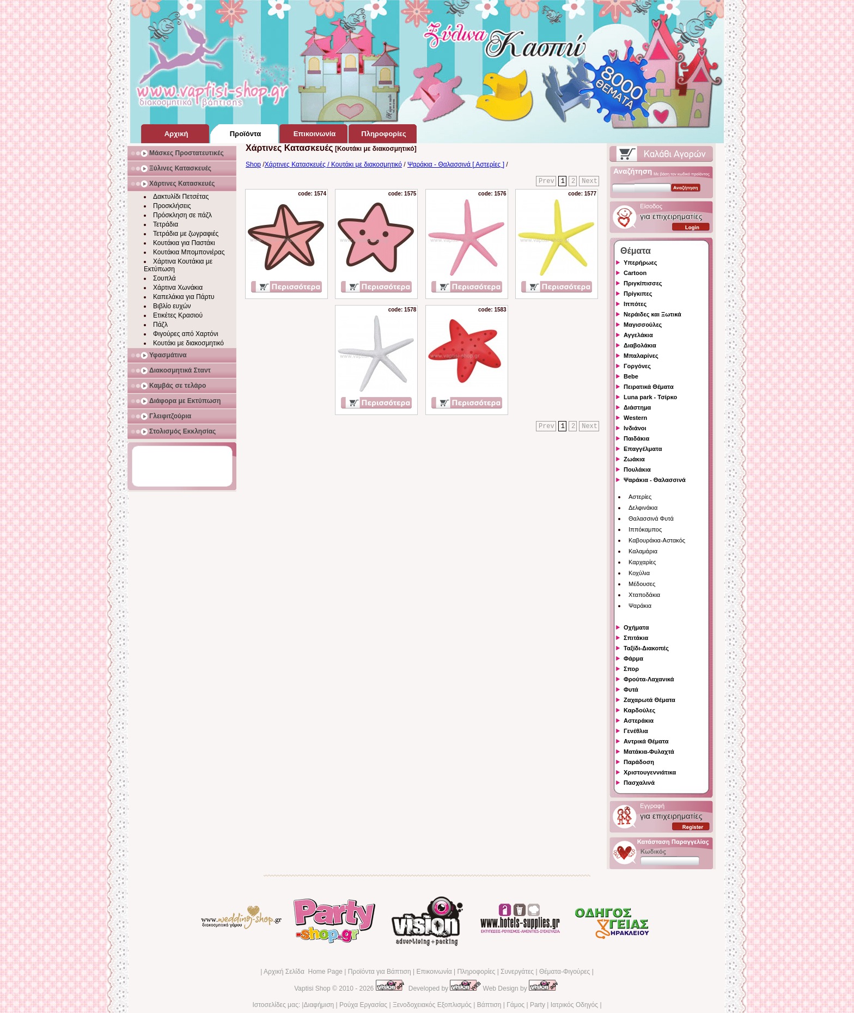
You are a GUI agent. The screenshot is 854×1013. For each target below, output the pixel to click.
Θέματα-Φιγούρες (564, 971)
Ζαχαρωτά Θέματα (649, 700)
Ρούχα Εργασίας (363, 1005)
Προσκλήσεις (172, 206)
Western (635, 417)
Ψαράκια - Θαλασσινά (655, 480)
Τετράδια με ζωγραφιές (185, 233)
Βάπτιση (489, 1005)
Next (589, 181)
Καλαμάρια (643, 551)
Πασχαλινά (639, 782)
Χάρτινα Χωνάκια (178, 287)
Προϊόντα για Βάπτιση (379, 971)
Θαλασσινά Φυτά (651, 518)
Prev (546, 181)
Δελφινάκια (643, 507)
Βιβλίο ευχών (172, 306)
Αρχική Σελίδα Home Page (303, 971)
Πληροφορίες (476, 971)
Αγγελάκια (638, 335)
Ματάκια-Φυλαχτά (649, 751)
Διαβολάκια (640, 345)
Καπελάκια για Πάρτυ (184, 297)
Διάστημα (637, 407)
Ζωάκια (634, 459)
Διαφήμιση (318, 1005)
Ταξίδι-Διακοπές (646, 648)
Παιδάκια (636, 438)
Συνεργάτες (517, 971)
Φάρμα (633, 658)
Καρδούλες (639, 710)
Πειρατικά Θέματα (649, 386)
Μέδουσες (642, 584)
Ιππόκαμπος (645, 529)
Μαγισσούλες (643, 324)
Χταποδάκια (644, 594)
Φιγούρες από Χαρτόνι (185, 334)
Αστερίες (640, 496)
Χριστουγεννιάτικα (650, 772)
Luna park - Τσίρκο (650, 397)
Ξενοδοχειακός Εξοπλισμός (432, 1005)
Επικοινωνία (434, 971)
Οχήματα (636, 627)
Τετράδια (165, 224)
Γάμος (515, 1005)
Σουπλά (164, 278)
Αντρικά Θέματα (646, 741)
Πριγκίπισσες (643, 283)
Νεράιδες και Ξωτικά (652, 314)
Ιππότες (635, 304)
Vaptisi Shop (312, 988)
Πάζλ (160, 324)
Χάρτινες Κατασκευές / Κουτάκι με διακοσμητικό (333, 164)
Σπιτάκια (636, 637)
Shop (253, 164)
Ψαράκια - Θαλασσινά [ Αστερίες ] (455, 164)
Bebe (631, 376)
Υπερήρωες (640, 262)
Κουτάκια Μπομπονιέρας (189, 252)
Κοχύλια (639, 573)
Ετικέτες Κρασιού (178, 315)
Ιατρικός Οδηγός (574, 1005)
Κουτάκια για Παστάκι (184, 243)
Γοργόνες (637, 366)
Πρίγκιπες (638, 293)
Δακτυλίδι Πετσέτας (181, 196)
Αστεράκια (639, 720)
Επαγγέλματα (643, 449)
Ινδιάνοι (635, 428)
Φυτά (631, 689)
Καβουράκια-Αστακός (657, 540)
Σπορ (631, 669)
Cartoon (635, 273)
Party (537, 1005)
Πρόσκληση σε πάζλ (182, 215)
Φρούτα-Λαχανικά (649, 679)
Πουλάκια (637, 469)
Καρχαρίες (642, 562)
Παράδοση (639, 762)
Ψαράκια (640, 605)
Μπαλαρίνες (641, 355)
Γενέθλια (636, 731)
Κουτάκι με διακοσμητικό (188, 343)
